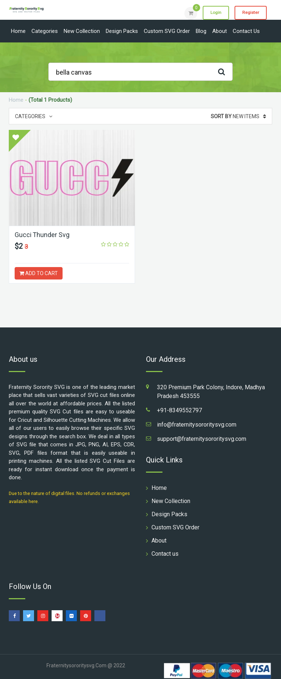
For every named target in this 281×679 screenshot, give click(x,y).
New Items (238, 116)
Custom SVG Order (167, 31)
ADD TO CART (38, 273)
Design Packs (122, 31)
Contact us (246, 31)
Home (18, 31)
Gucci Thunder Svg (42, 235)
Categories (44, 31)
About (219, 31)
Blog (201, 31)
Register (250, 12)
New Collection (82, 31)
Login (214, 12)
